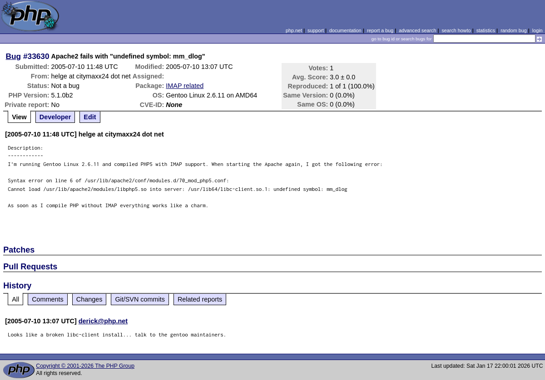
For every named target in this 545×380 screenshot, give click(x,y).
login (537, 30)
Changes (89, 299)
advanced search (417, 30)
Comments (48, 299)
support (315, 30)
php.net (294, 30)
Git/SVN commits (140, 299)
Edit (90, 117)
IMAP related (184, 85)
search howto (456, 30)
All (15, 299)
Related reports (200, 299)
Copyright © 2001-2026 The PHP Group (85, 366)
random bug (513, 30)
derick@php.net (103, 321)
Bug (13, 56)
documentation (345, 30)
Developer (55, 117)
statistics (485, 30)
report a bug (380, 30)
